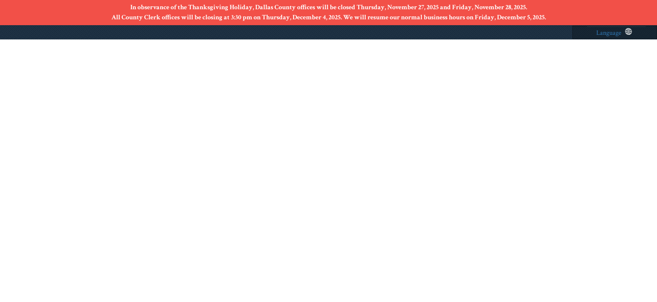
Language (614, 33)
